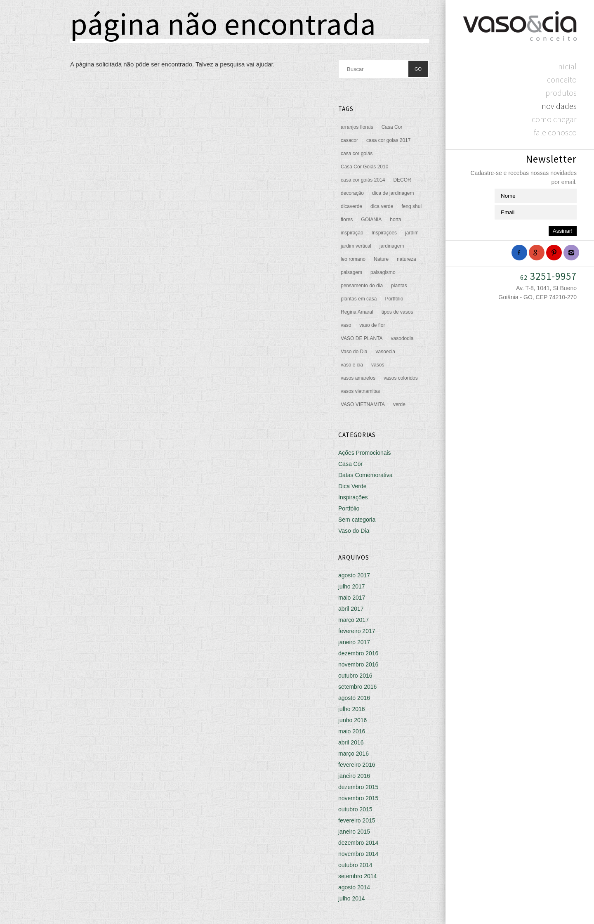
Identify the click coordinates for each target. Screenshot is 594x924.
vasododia (402, 338)
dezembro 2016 (358, 653)
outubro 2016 (355, 675)
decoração (352, 193)
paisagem (351, 272)
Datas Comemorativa (365, 475)
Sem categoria (356, 519)
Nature (381, 259)
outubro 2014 (355, 865)
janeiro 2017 (354, 642)
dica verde (381, 206)
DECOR (402, 180)
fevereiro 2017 (356, 631)
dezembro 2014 (358, 842)
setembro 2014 (357, 876)
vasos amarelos (358, 378)
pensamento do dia (362, 285)
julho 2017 (351, 586)
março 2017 (353, 620)
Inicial (566, 66)
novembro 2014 (358, 854)
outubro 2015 (355, 809)
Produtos (561, 92)
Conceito (562, 79)
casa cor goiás (356, 153)
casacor (349, 140)
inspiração (352, 233)
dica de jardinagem (393, 193)
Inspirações (384, 233)
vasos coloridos (401, 378)
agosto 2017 (354, 575)
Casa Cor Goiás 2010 (364, 167)
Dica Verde (352, 486)
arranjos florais (357, 127)
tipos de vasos (397, 312)
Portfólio (394, 299)
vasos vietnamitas (360, 391)
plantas (399, 285)
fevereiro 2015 (356, 820)
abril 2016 (351, 742)
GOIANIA (371, 219)
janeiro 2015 (354, 831)
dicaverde (351, 206)
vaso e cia (352, 365)
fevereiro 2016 (356, 764)
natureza (406, 259)
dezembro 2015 (358, 787)
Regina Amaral (357, 312)
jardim (412, 233)
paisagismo (383, 272)
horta (395, 219)
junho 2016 (352, 720)
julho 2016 (351, 709)
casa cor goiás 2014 (363, 180)
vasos (377, 365)
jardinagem (392, 246)
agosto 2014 (354, 887)
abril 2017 (351, 608)
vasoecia (385, 351)
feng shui (411, 206)
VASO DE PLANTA (362, 338)
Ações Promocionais (364, 452)
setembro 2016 (357, 686)
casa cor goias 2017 (388, 140)
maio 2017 (351, 597)
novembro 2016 (358, 664)
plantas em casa (359, 299)
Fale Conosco (555, 132)
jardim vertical (356, 246)
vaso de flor (372, 325)
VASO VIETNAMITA (363, 404)
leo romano (353, 259)
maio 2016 (351, 731)
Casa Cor (392, 127)
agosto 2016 (354, 698)
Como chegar (554, 119)
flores (347, 219)
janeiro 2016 (354, 776)
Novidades (559, 106)
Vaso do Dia (354, 351)
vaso (346, 325)
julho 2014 (351, 898)
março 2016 (353, 753)
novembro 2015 (358, 798)
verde (399, 404)
